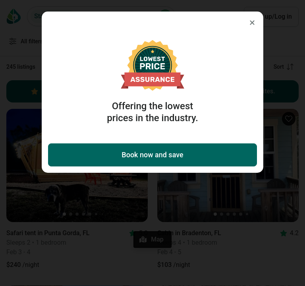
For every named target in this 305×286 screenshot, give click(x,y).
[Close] (252, 23)
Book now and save (152, 155)
